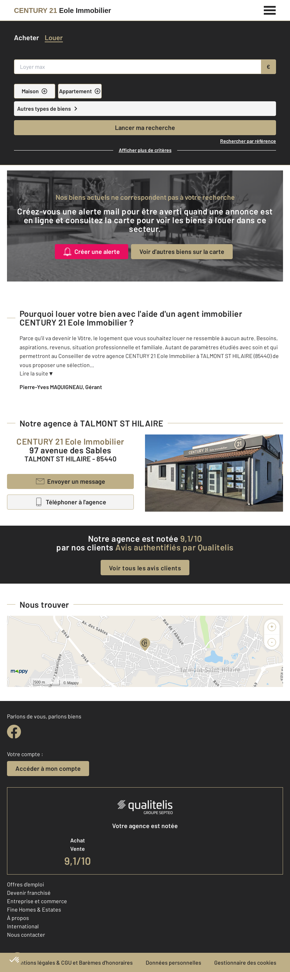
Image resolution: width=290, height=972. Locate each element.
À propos (18, 917)
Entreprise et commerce (37, 901)
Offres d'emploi (25, 884)
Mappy (73, 683)
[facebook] (14, 732)
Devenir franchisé (29, 892)
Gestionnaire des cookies (245, 962)
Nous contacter (26, 934)
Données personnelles (173, 962)
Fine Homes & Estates (34, 909)
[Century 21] (62, 10)
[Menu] (270, 9)
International (23, 926)
